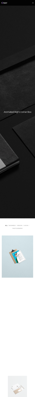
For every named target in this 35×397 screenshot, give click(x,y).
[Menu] (32, 3)
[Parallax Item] (17, 256)
